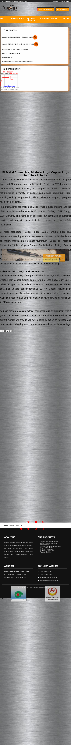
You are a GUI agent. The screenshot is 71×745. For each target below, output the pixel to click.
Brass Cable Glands (56, 236)
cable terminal (37, 280)
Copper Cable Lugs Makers (47, 207)
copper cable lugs (40, 193)
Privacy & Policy (64, 1)
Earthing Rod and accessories (29, 236)
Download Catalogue (45, 9)
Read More (6, 331)
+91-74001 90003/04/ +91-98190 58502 (16, 1)
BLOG (66, 18)
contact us (28, 259)
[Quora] (35, 528)
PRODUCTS (17, 18)
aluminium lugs (61, 193)
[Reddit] (43, 528)
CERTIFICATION (48, 18)
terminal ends (59, 188)
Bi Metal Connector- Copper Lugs (19, 232)
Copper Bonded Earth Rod (35, 245)
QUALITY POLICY (32, 19)
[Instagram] (43, 522)
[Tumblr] (21, 528)
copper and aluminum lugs (40, 275)
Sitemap (55, 1)
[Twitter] (28, 522)
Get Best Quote (62, 9)
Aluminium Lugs (19, 184)
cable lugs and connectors (28, 324)
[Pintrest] (28, 528)
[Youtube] (35, 522)
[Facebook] (21, 522)
